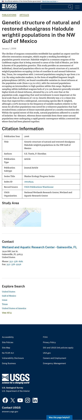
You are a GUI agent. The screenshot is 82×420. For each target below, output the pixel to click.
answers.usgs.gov (10, 411)
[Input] (57, 6)
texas (4, 300)
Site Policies (7, 342)
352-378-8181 (16, 261)
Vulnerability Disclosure (13, 358)
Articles (24, 15)
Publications (9, 15)
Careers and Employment (54, 358)
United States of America (14, 308)
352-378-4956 (14, 264)
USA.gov (47, 353)
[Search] (70, 6)
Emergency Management (54, 363)
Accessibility (8, 337)
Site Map (6, 348)
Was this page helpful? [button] (59, 417)
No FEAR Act (8, 353)
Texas (5, 304)
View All (7, 313)
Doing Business (9, 363)
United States (8, 291)
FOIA (45, 337)
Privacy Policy (49, 342)
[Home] (9, 9)
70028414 (29, 182)
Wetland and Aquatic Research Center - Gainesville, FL (39, 247)
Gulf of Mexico (9, 296)
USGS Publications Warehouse (38, 187)
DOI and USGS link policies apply (58, 348)
